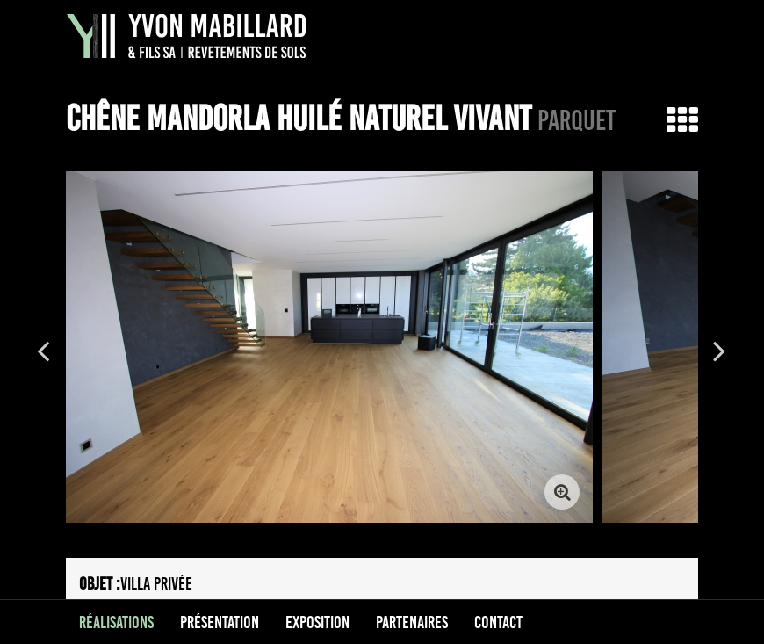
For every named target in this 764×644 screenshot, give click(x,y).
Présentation (219, 622)
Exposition (317, 622)
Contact (498, 622)
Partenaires (412, 622)
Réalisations (116, 622)
